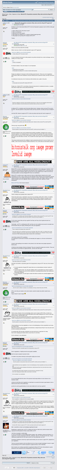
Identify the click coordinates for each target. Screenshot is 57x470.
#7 (53, 211)
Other (10, 14)
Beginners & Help (16, 14)
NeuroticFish (6, 304)
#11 (53, 343)
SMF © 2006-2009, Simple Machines (33, 467)
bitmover (5, 42)
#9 (53, 283)
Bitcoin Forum (5, 14)
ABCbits (19, 45)
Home (6, 11)
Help (9, 11)
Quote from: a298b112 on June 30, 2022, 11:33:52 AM (21, 120)
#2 (53, 44)
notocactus (5, 164)
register (17, 7)
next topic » (51, 17)
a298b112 (5, 23)
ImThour (24, 45)
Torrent (19, 9)
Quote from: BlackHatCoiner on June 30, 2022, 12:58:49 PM (22, 227)
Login (15, 11)
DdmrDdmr (20, 24)
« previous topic (45, 17)
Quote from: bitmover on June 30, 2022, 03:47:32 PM (21, 397)
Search (12, 11)
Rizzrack (5, 116)
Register (19, 11)
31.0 (17, 9)
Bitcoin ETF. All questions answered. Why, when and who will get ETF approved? (33, 23)
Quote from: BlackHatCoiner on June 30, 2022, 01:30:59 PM (22, 346)
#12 (53, 394)
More (23, 11)
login (14, 7)
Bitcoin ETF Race (15, 182)
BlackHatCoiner (6, 190)
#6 (53, 191)
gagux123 (5, 416)
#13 (53, 417)
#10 (53, 305)
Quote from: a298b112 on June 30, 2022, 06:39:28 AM (21, 52)
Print (53, 18)
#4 (53, 117)
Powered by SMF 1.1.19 (21, 467)
